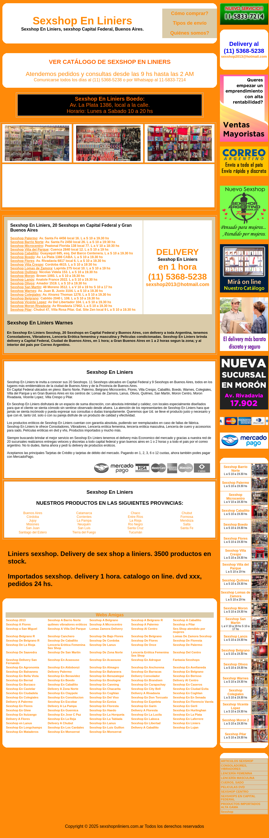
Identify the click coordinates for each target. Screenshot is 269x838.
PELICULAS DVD (233, 787)
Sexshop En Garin (144, 706)
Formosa (186, 517)
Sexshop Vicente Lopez (28, 302)
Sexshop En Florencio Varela (193, 701)
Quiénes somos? (189, 33)
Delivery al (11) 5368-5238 (244, 47)
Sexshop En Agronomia (22, 667)
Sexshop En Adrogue (146, 659)
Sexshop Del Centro (187, 652)
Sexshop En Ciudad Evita (191, 688)
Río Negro (135, 524)
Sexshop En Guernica (63, 710)
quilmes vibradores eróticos (67, 624)
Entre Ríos (135, 517)
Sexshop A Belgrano (103, 620)
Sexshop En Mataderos (22, 731)
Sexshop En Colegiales (22, 697)
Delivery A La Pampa (62, 706)
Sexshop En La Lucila (146, 714)
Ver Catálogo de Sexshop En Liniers (110, 61)
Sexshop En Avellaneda (189, 667)
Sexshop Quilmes (23, 272)
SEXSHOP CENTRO (235, 791)
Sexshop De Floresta (187, 640)
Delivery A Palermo (19, 701)
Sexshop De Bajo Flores (106, 636)
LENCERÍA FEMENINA (236, 773)
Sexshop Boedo (22, 257)
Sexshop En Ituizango (21, 714)
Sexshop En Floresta (104, 706)
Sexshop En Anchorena (147, 667)
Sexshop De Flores (144, 640)
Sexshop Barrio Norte (26, 242)
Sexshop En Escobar (62, 701)
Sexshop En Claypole (63, 693)
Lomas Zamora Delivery (106, 628)
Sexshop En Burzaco (20, 684)
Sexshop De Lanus (102, 644)
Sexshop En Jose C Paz (64, 714)
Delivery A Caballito (145, 727)
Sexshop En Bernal (19, 680)
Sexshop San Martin (25, 287)
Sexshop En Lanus (102, 723)
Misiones (32, 524)
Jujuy (32, 520)
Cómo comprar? (189, 13)
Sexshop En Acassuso (63, 659)
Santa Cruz (135, 528)
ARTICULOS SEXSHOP (237, 761)
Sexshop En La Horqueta (106, 714)
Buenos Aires (32, 513)
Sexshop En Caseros (187, 684)
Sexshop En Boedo (61, 680)
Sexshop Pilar (20, 310)
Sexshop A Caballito (187, 620)
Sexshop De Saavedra (21, 652)
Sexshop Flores (22, 261)
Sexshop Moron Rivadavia (30, 306)
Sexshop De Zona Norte (106, 652)
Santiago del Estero (33, 532)
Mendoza (186, 520)
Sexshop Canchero (61, 636)
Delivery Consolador (145, 676)
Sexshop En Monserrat (64, 731)
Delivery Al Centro (185, 680)
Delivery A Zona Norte (63, 688)
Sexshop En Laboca (145, 718)
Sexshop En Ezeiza (102, 701)
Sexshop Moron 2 (235, 720)
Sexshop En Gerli (185, 706)
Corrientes (84, 517)
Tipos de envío (190, 23)
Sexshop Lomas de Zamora (31, 268)
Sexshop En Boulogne (105, 680)
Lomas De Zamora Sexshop (192, 636)
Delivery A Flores (18, 718)
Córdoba (33, 517)
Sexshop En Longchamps (24, 727)
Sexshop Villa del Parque (29, 249)
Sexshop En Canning (104, 684)
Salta (186, 524)
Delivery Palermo (60, 671)
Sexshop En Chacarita (104, 688)
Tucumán (135, 532)
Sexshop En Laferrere (188, 718)
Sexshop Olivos (22, 283)
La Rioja (135, 520)
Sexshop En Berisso (187, 676)
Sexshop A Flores (18, 624)
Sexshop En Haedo (102, 710)
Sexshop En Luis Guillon (106, 727)
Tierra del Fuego (84, 532)
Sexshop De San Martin (64, 652)
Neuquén (84, 524)
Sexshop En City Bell (146, 688)
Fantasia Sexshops (186, 659)
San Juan (33, 528)
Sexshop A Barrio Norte (64, 620)
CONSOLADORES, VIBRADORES (234, 767)
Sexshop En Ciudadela (22, 693)
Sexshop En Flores (19, 706)
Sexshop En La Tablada (105, 718)
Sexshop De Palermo (187, 644)
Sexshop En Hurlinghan (189, 710)
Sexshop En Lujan (185, 727)
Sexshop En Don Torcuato (149, 697)
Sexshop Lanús (22, 279)
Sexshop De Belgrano (146, 636)
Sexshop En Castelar (20, 688)
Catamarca (84, 513)
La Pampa (84, 520)
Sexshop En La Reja (62, 718)
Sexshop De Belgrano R (22, 640)
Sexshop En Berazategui (106, 676)
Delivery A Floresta (144, 710)
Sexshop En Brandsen (147, 680)
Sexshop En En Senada (189, 697)
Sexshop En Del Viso (104, 697)
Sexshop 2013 (15, 620)
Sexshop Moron (22, 276)
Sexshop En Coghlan (104, 693)
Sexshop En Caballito (63, 684)
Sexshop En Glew (18, 710)
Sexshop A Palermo (145, 624)
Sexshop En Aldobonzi (64, 667)
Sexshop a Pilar (184, 624)
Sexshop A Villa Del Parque (67, 628)
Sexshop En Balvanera (22, 671)
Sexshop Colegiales (25, 295)
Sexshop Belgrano (24, 298)
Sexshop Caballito (24, 253)
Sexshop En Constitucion (65, 697)
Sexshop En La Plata (187, 714)
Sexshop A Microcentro (105, 624)
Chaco (135, 513)
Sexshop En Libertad (145, 723)
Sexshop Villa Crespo (26, 264)
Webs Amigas (110, 615)
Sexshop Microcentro (26, 246)
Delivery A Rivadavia (145, 693)
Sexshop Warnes (23, 291)
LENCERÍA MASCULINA (238, 778)
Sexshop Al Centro (144, 628)
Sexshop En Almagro (104, 667)
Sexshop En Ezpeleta (146, 701)
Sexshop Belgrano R (20, 636)
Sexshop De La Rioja (20, 644)
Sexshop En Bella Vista (22, 676)
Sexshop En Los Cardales (66, 727)
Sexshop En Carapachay (148, 684)
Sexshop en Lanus (19, 723)
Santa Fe (186, 528)
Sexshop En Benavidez (64, 676)
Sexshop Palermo (23, 238)
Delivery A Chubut (60, 723)
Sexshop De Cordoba (104, 640)
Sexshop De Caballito (63, 640)
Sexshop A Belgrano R (147, 620)
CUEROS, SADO (232, 782)
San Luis (84, 528)
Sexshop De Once (143, 644)
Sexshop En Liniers (82, 21)
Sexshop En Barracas (146, 671)
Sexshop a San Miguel (21, 628)
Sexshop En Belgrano (188, 671)
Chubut (187, 513)
